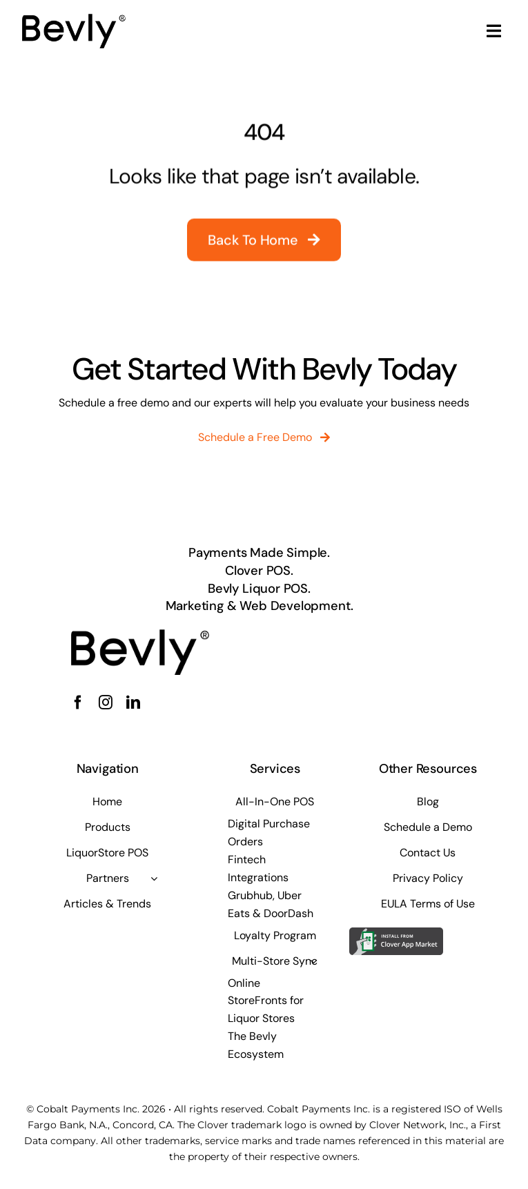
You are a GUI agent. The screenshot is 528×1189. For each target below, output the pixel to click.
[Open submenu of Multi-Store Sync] (313, 961)
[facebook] (78, 702)
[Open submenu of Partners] (153, 878)
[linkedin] (133, 702)
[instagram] (106, 702)
